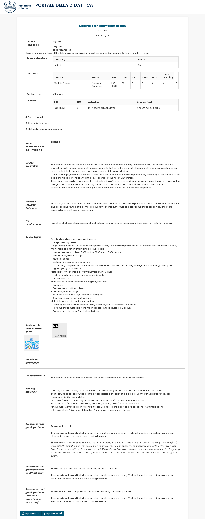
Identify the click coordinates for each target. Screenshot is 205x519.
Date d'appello (36, 117)
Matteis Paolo (61, 83)
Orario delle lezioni (38, 123)
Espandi (58, 94)
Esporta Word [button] (53, 513)
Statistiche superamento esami (45, 129)
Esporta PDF (30, 513)
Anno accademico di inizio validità (34, 147)
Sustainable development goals (33, 328)
